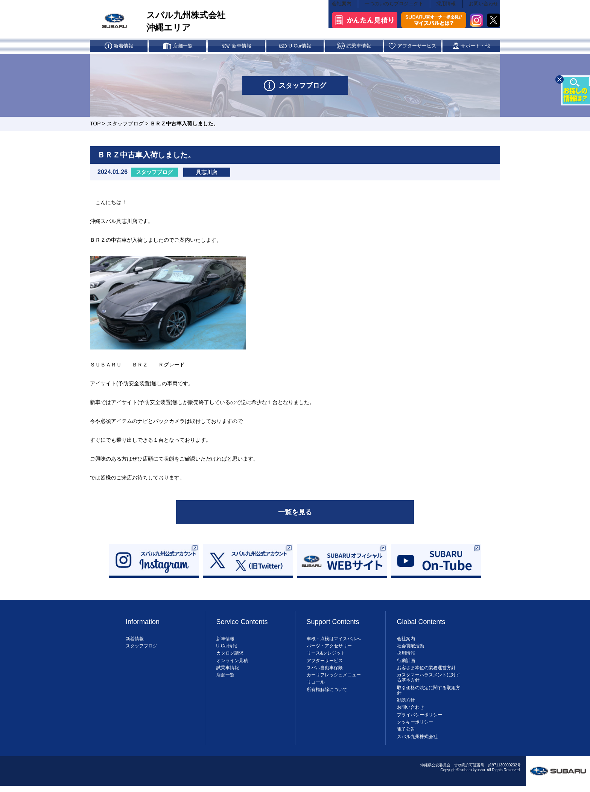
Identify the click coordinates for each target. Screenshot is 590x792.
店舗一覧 (225, 679)
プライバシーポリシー (419, 718)
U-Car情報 (226, 650)
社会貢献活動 (410, 650)
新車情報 (225, 642)
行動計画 (406, 664)
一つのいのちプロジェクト (395, 17)
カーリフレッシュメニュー (334, 679)
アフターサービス (325, 664)
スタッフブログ (125, 126)
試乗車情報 (227, 671)
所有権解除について (327, 693)
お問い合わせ (484, 17)
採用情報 (447, 17)
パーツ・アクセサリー (329, 650)
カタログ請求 (229, 657)
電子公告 (406, 733)
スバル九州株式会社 (417, 740)
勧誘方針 (406, 704)
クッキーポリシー (415, 726)
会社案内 (344, 17)
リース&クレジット (326, 657)
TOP (95, 126)
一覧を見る (295, 515)
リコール (316, 686)
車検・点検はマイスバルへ (334, 642)
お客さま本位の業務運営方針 (426, 671)
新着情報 (135, 642)
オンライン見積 (232, 664)
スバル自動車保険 (325, 671)
